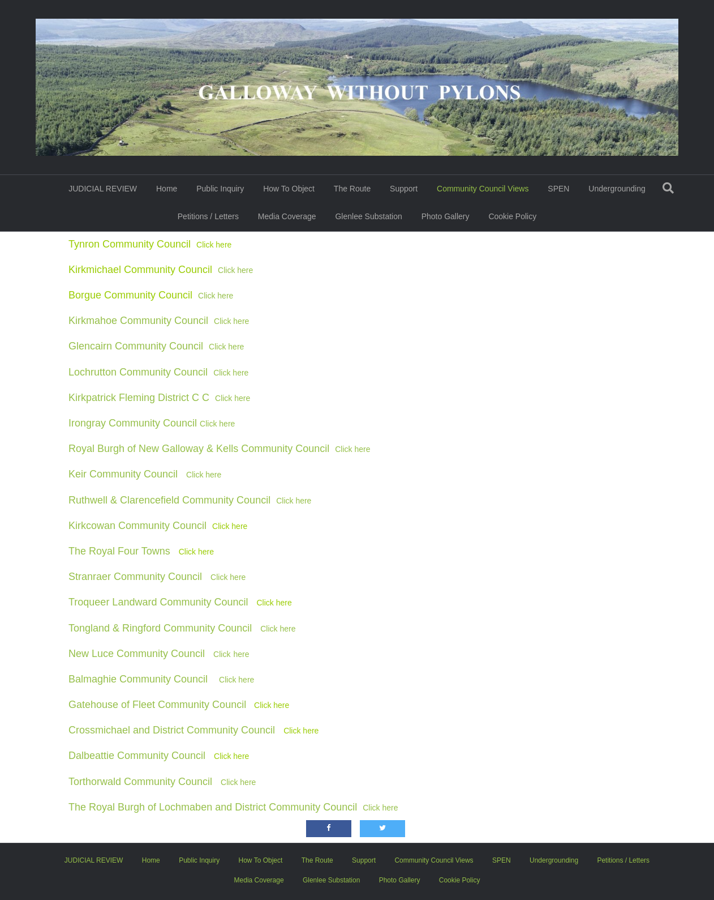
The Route (352, 188)
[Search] (668, 188)
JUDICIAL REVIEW (102, 188)
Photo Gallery (445, 216)
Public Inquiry (220, 188)
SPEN (558, 188)
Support (404, 188)
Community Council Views (482, 188)
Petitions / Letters (208, 216)
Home (166, 188)
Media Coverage (287, 216)
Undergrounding (616, 188)
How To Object (289, 188)
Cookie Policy (512, 216)
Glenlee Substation (368, 216)
